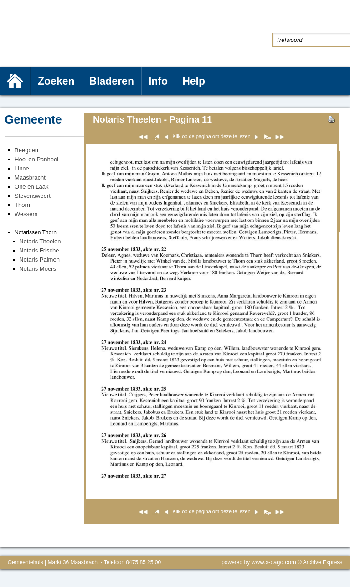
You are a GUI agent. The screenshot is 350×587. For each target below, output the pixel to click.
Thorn (22, 204)
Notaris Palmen (39, 259)
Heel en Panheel (36, 159)
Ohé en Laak (31, 186)
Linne (22, 168)
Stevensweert (33, 195)
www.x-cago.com (274, 562)
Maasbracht (30, 177)
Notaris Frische (39, 250)
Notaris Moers (37, 268)
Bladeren (111, 81)
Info (158, 81)
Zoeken (56, 81)
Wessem (26, 214)
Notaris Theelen (40, 241)
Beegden (26, 150)
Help (193, 81)
